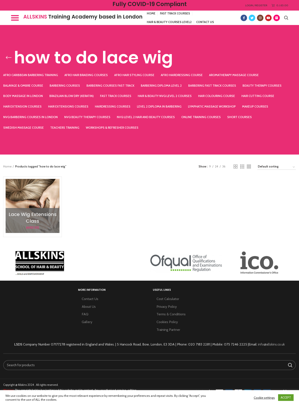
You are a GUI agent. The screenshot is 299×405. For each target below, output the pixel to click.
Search (290, 365)
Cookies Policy (167, 322)
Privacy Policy (167, 307)
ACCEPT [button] (286, 397)
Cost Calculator (168, 299)
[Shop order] (276, 167)
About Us (89, 307)
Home (7, 166)
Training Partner (168, 330)
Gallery (87, 322)
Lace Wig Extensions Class (33, 217)
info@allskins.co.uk (271, 344)
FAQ (85, 314)
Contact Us (90, 299)
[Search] (149, 365)
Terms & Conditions (171, 314)
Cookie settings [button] (264, 398)
